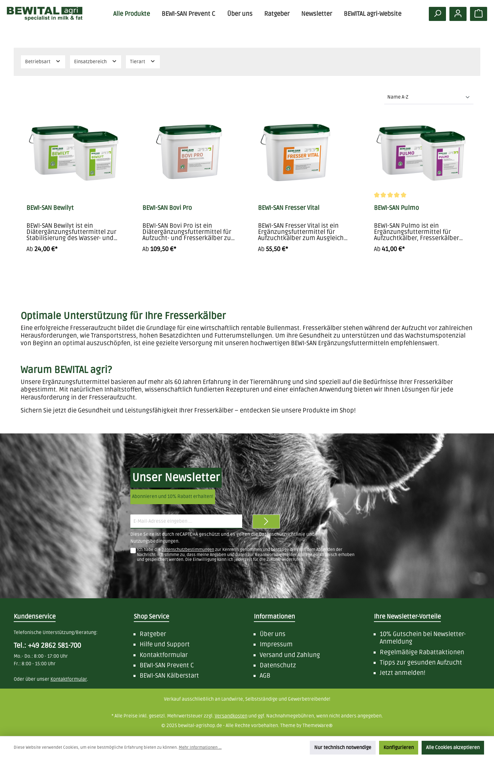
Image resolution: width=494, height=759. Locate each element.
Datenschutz (278, 665)
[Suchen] (437, 14)
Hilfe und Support (165, 644)
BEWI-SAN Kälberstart (169, 675)
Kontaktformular (164, 655)
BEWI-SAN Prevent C (167, 665)
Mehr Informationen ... (200, 747)
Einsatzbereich (95, 61)
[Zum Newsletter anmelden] (266, 521)
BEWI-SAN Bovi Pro (167, 208)
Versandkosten (231, 716)
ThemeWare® (318, 725)
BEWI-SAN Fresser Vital (288, 208)
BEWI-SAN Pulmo (396, 208)
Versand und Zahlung (290, 655)
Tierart (143, 61)
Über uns (272, 634)
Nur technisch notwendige (342, 747)
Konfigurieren (399, 747)
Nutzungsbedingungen (154, 541)
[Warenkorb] (478, 14)
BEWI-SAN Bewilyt (50, 208)
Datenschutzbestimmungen (188, 549)
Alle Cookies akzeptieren (453, 747)
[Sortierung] (428, 97)
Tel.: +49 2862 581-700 (47, 645)
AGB (265, 675)
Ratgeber (153, 634)
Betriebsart (43, 61)
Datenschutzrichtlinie (282, 534)
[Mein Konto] (458, 14)
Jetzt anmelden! (402, 673)
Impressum (276, 644)
